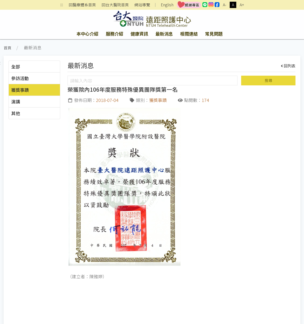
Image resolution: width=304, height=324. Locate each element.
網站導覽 (142, 5)
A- (224, 5)
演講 (15, 101)
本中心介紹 (87, 33)
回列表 (288, 66)
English (167, 5)
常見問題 (214, 33)
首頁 (7, 48)
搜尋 (268, 80)
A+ (242, 5)
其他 (15, 113)
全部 (15, 66)
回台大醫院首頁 (115, 5)
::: (61, 5)
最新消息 (164, 33)
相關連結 (189, 33)
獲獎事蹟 (20, 90)
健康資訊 (139, 33)
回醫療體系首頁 (82, 5)
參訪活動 (20, 78)
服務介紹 (114, 33)
